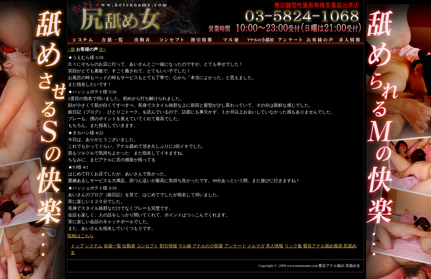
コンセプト (147, 245)
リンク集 (293, 245)
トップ (77, 245)
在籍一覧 (112, 245)
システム (93, 245)
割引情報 (168, 245)
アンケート (235, 245)
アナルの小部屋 (207, 245)
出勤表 (128, 245)
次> (102, 49)
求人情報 (274, 245)
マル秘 (184, 245)
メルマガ (256, 245)
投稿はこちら (80, 235)
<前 (71, 49)
